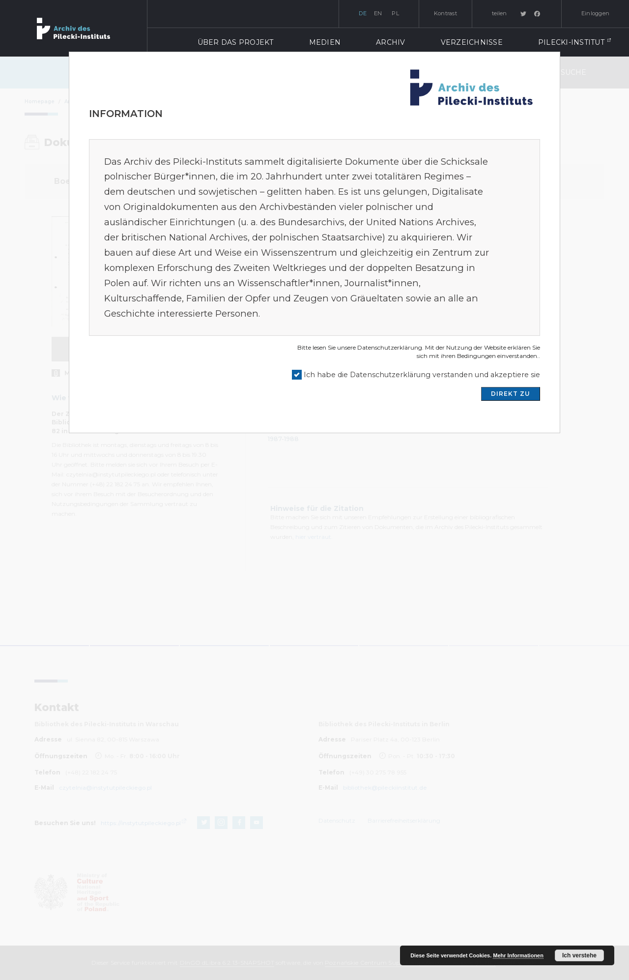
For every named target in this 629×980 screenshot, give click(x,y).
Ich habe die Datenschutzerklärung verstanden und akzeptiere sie (422, 374)
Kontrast (445, 13)
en (378, 13)
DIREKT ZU (510, 393)
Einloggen (595, 13)
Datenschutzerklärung (389, 347)
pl (395, 13)
